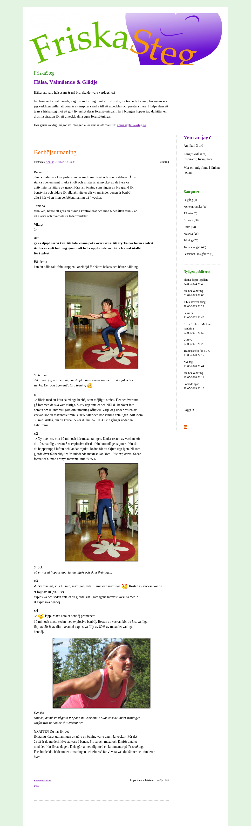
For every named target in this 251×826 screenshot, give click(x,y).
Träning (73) (191, 240)
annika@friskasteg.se (131, 125)
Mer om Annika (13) (196, 206)
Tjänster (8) (190, 213)
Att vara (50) (191, 220)
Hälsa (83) (190, 227)
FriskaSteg (44, 73)
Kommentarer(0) (43, 780)
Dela (36, 785)
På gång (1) (190, 200)
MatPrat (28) (191, 233)
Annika (50, 162)
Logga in (189, 410)
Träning (164, 161)
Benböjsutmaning (55, 152)
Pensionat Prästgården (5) (198, 254)
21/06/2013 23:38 (65, 162)
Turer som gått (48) (195, 247)
